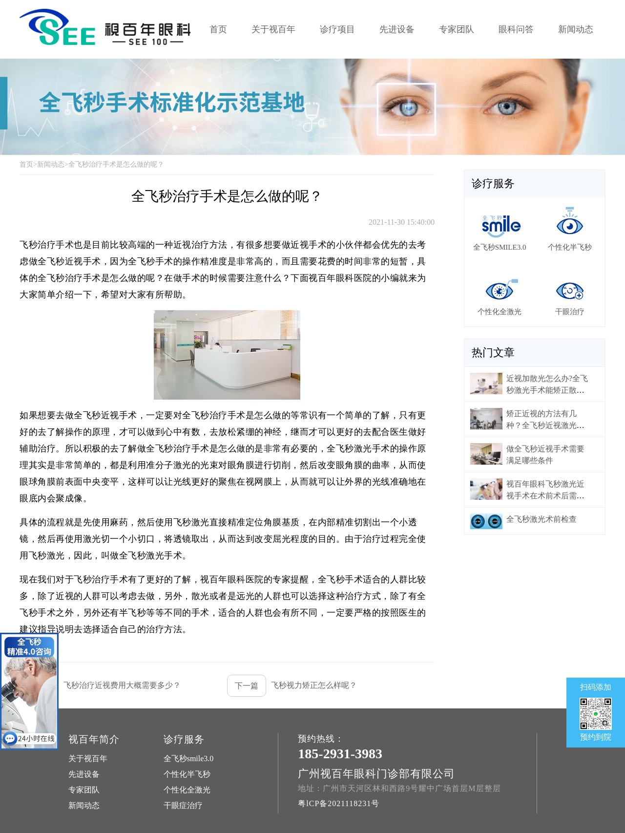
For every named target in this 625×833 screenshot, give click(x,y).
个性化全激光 (187, 790)
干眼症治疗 (183, 805)
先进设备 (397, 29)
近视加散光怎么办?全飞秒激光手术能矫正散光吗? (547, 390)
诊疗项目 (337, 29)
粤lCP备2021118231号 (338, 803)
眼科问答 (516, 29)
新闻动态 (575, 29)
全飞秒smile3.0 (189, 758)
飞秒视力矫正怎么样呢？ (292, 686)
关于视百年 (273, 29)
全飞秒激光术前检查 (541, 519)
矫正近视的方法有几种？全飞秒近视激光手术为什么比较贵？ (545, 425)
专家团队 (456, 29)
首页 (218, 29)
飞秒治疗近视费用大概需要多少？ (100, 686)
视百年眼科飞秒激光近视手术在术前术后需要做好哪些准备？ (545, 496)
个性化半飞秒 (187, 774)
